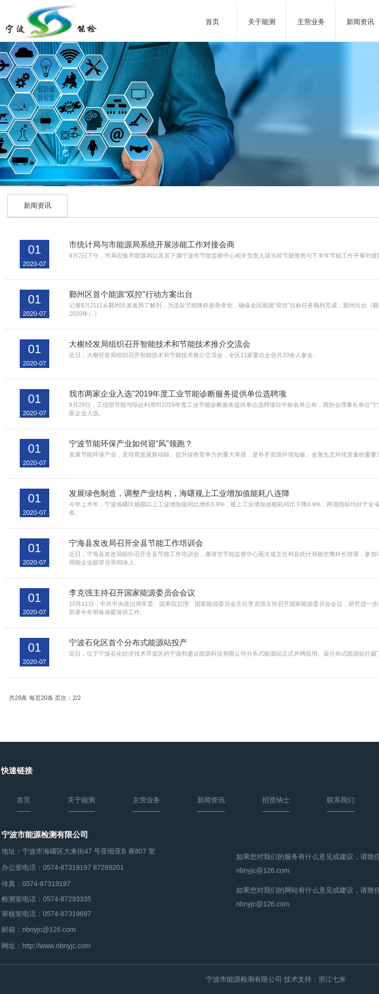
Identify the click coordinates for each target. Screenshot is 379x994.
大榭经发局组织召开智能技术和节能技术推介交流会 (159, 344)
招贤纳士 (276, 800)
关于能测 (262, 22)
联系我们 (340, 800)
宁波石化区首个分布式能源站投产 (128, 642)
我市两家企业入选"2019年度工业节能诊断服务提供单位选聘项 (177, 394)
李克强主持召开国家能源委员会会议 (132, 593)
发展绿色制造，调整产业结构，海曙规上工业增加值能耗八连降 (179, 493)
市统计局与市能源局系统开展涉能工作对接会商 (152, 244)
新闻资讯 (37, 205)
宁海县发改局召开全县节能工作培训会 (136, 543)
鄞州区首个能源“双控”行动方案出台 (131, 294)
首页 (212, 22)
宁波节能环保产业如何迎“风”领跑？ (131, 443)
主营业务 (311, 22)
